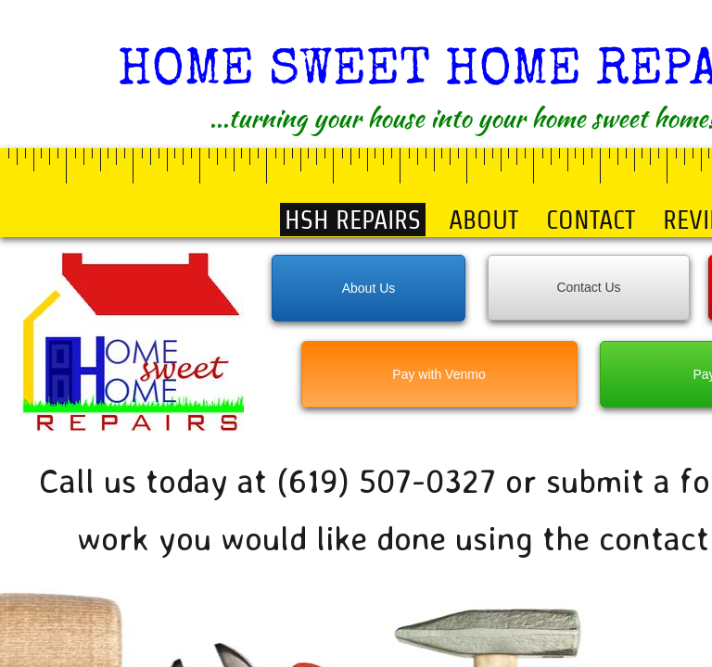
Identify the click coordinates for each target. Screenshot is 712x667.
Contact (590, 219)
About (483, 219)
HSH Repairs (353, 219)
